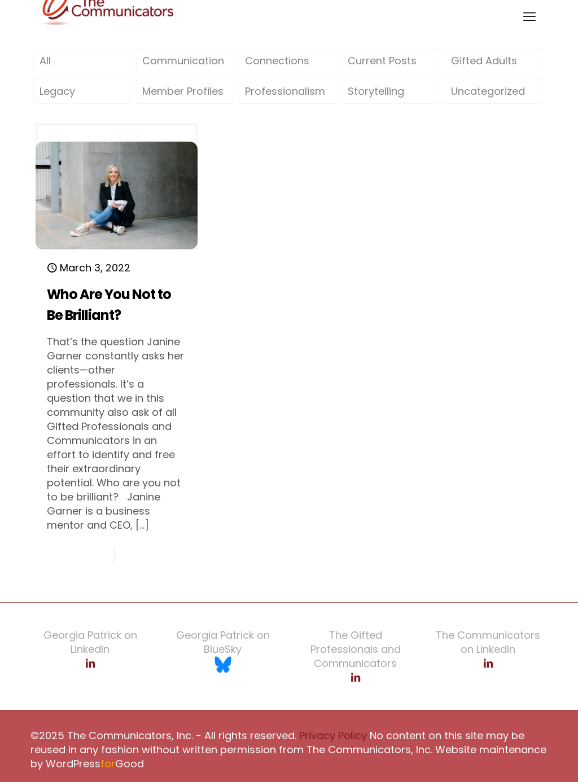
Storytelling (376, 91)
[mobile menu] (529, 17)
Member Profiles (183, 91)
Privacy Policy (331, 735)
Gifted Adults (484, 61)
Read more (161, 555)
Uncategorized (488, 91)
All (45, 61)
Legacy (57, 91)
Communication (183, 61)
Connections (277, 61)
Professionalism (285, 91)
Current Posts (382, 61)
